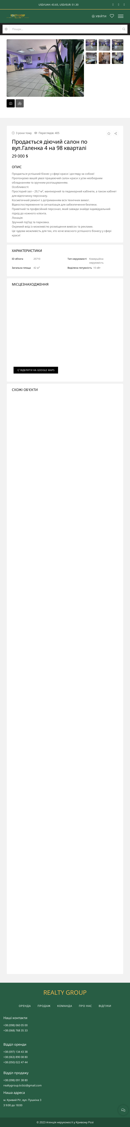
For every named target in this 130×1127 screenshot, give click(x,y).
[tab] (11, 103)
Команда (64, 1006)
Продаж (44, 1006)
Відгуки (105, 1006)
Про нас (85, 1006)
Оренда (25, 1006)
